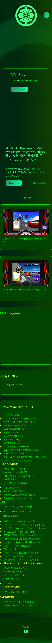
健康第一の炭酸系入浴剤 (14, 425)
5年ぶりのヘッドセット (15, 469)
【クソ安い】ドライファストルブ (18, 525)
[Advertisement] (26, 46)
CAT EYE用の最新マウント (16, 568)
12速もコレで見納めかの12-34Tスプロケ (22, 542)
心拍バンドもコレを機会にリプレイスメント (23, 546)
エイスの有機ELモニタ (13, 436)
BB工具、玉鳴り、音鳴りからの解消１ (20, 531)
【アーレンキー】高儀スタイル (17, 556)
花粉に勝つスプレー (12, 487)
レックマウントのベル (14, 575)
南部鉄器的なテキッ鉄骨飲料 (16, 446)
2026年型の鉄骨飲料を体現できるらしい (22, 450)
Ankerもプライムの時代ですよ (17, 453)
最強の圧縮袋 (9, 439)
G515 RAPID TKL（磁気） (16, 483)
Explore (19, 89)
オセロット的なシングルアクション (19, 511)
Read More (15, 183)
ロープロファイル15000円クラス (20, 476)
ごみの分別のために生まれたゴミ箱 (19, 422)
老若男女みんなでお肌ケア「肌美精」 (20, 495)
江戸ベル (7, 583)
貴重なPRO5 (10, 479)
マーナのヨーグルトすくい (16, 592)
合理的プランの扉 (11, 415)
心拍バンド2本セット (13, 549)
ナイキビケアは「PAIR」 (14, 491)
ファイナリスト (12, 578)
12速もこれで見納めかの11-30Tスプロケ (22, 539)
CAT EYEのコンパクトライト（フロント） (22, 560)
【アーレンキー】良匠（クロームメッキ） (22, 552)
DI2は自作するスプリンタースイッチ (20, 418)
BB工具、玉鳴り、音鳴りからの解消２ (20, 535)
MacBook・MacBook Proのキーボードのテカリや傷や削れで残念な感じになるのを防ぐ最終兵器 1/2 (25, 152)
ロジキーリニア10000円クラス (19, 472)
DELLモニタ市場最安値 (14, 429)
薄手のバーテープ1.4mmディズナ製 (19, 521)
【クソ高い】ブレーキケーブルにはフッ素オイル (25, 528)
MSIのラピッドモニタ (13, 432)
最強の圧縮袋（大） (12, 443)
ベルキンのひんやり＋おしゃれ (18, 605)
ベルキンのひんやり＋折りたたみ (19, 601)
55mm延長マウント (14, 571)
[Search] (46, 15)
